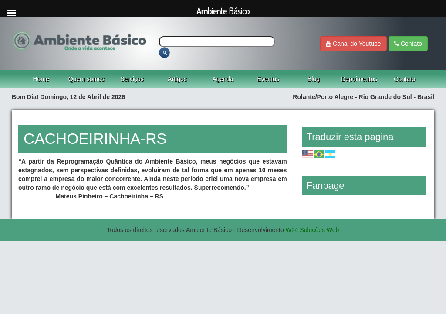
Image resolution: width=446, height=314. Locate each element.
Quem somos (86, 78)
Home (41, 78)
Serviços (132, 78)
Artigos (177, 78)
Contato (408, 43)
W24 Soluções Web (312, 229)
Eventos (268, 78)
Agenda (222, 78)
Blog (313, 78)
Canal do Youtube (353, 43)
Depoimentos (359, 78)
